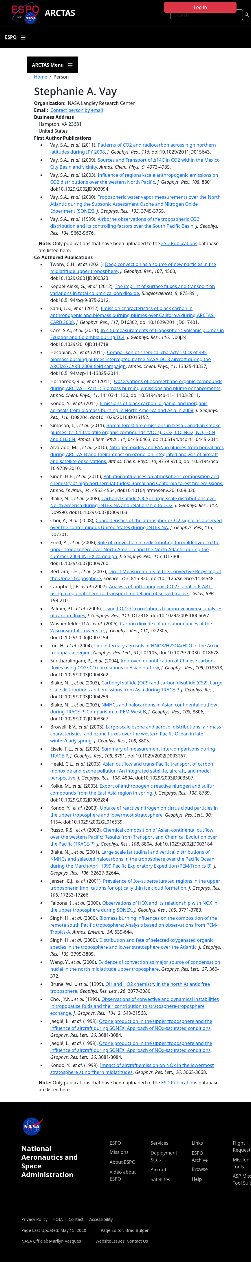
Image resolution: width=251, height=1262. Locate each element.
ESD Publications (179, 243)
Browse (200, 1169)
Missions (119, 1152)
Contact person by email (76, 110)
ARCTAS (60, 12)
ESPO (115, 1143)
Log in (200, 7)
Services (159, 1143)
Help (197, 1179)
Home (40, 77)
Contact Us (137, 1241)
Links (197, 1143)
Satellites (160, 1179)
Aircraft (158, 1169)
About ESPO (122, 1162)
